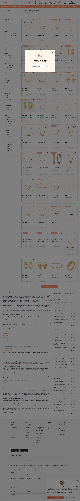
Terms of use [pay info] (38, 426)
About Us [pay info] (12, 424)
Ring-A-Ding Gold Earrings (59, 407)
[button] (29, 2)
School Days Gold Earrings (59, 322)
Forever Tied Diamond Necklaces (60, 331)
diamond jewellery (45, 374)
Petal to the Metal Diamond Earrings (61, 401)
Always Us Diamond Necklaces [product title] (42, 60)
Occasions (13, 494)
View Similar (28, 41)
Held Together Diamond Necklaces (61, 302)
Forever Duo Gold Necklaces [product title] (55, 194)
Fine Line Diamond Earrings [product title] (26, 60)
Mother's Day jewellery (27, 401)
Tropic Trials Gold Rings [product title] (69, 274)
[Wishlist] (54, 2)
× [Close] (77, 480)
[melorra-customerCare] (45, 2)
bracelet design (14, 370)
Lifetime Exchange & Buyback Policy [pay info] (40, 428)
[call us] (64, 425)
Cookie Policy (65, 491)
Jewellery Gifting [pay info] (14, 429)
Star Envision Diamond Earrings (60, 355)
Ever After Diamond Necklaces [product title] (70, 167)
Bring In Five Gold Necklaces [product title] (70, 247)
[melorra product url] (28, 25)
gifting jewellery (32, 311)
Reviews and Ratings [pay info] (15, 430)
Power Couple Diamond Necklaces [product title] (28, 167)
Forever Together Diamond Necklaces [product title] (28, 87)
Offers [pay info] (27, 426)
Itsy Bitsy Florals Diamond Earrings (60, 398)
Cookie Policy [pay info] (38, 434)
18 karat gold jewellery (8, 357)
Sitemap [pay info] (49, 428)
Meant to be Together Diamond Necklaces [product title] (42, 87)
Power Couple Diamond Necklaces (60, 361)
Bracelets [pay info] (27, 438)
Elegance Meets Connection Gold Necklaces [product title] (57, 113)
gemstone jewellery (48, 392)
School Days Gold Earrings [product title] (69, 60)
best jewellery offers (7, 363)
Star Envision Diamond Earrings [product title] (56, 140)
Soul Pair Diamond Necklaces (59, 358)
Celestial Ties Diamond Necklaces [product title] (56, 33)
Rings (4, 384)
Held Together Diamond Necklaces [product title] (28, 33)
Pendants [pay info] (27, 430)
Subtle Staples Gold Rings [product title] (69, 212)
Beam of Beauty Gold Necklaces (60, 353)
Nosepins (12, 485)
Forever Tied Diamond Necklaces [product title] (56, 87)
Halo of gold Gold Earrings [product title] (27, 113)
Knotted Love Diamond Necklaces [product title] (28, 194)
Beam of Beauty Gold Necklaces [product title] (42, 140)
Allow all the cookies (51, 497)
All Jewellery (75, 6)
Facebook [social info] (37, 439)
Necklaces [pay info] (28, 434)
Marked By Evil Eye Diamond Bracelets (61, 375)
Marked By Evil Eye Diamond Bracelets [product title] (42, 194)
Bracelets (12, 490)
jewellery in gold (48, 316)
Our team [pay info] (12, 434)
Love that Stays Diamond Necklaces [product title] (57, 60)
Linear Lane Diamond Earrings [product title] (56, 167)
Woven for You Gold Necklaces (60, 387)
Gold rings (5, 331)
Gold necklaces (6, 333)
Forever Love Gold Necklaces (59, 305)
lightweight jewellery (45, 300)
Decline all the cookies (70, 497)
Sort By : (72, 14)
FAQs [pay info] (49, 424)
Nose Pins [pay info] (27, 432)
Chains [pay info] (27, 435)
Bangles (4, 386)
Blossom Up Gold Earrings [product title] (41, 274)
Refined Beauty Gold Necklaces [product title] (70, 194)
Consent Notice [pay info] (39, 433)
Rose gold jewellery (7, 350)
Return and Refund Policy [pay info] (39, 431)
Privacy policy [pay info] (38, 424)
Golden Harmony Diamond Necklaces (61, 364)
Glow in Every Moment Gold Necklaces (61, 384)
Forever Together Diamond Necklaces (61, 325)
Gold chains (5, 342)
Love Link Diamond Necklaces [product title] (41, 113)
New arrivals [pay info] (28, 424)
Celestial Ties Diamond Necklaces (60, 308)
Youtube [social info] (37, 442)
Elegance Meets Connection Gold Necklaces (60, 344)
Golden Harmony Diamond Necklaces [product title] (42, 167)
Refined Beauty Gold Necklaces (60, 381)
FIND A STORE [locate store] (62, 434)
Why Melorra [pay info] (13, 426)
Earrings (12, 463)
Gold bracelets (6, 339)
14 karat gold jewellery (8, 354)
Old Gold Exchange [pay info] (14, 435)
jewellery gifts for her (33, 306)
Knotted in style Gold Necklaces (60, 350)
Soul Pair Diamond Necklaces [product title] (70, 140)
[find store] (40, 2)
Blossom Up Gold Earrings (59, 410)
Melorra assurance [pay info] (50, 426)
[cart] (59, 2)
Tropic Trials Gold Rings (58, 416)
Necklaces (5, 382)
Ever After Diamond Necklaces (60, 370)
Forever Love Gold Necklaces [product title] (41, 33)
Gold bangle (5, 335)
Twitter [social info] (37, 443)
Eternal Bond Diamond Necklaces (60, 390)
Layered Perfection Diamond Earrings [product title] (71, 87)
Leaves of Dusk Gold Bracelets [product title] (56, 274)
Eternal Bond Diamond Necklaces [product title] (56, 220)
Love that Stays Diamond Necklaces (61, 319)
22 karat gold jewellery (8, 359)
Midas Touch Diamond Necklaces (60, 310)
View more (49, 286)
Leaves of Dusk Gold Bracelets (60, 413)
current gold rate (28, 363)
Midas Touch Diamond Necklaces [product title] (70, 33)
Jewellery (12, 457)
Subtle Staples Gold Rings (59, 393)
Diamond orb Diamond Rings (59, 396)
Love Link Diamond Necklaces (60, 340)
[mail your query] (62, 425)
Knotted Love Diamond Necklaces (60, 373)
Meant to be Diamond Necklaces (60, 347)
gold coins (46, 361)
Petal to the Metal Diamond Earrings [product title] (57, 239)
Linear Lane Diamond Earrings (60, 367)
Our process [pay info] (13, 432)
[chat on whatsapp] (59, 425)
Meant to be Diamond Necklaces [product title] (70, 113)
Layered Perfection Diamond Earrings (61, 334)
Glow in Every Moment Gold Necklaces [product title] (28, 220)
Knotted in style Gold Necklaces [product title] (27, 140)
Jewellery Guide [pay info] (14, 427)
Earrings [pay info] (27, 427)
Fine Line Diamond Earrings (59, 313)
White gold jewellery (7, 348)
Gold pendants (6, 337)
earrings (4, 370)
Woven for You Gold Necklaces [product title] (42, 220)
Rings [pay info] (27, 429)
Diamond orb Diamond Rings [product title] (27, 239)
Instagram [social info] (38, 440)
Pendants (5, 388)
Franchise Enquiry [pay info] (14, 437)
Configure (61, 497)
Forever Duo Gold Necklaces (59, 378)
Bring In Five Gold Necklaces (59, 404)
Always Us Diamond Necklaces (60, 316)
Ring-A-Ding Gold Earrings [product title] (26, 274)
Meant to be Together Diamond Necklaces (60, 328)
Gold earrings (5, 344)
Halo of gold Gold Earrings (59, 337)
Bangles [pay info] (27, 437)
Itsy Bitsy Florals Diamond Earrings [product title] (42, 239)
